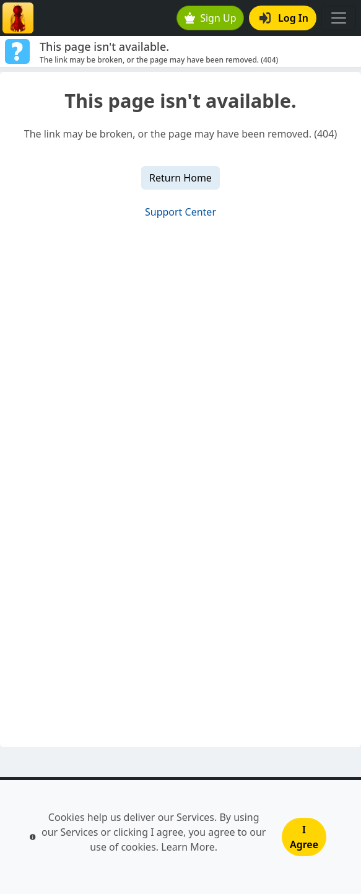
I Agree (304, 837)
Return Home (180, 178)
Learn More (188, 847)
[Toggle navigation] (338, 18)
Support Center (180, 212)
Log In (283, 18)
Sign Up (211, 18)
